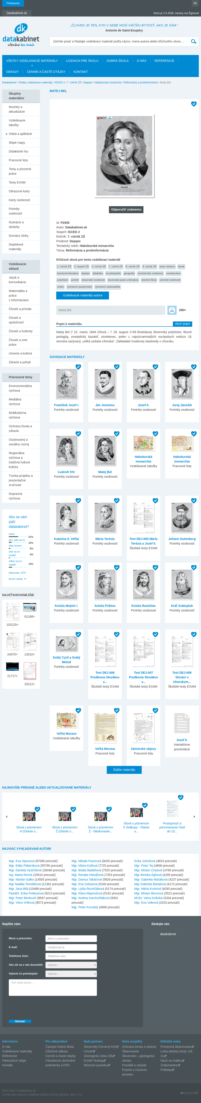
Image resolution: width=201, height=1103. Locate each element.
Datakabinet (9, 82)
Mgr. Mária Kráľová (85, 865)
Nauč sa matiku (170, 1060)
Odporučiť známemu (126, 209)
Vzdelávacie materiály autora (82, 295)
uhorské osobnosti (170, 279)
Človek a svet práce (18, 342)
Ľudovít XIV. (66, 472)
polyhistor (62, 279)
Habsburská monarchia (107, 82)
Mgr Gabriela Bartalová (150, 884)
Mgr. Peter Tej (143, 865)
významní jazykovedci (79, 286)
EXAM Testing (93, 1060)
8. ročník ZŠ (132, 266)
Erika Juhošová (144, 861)
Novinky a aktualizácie (17, 109)
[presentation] (42, 1006)
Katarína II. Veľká (66, 539)
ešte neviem (15, 545)
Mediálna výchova (15, 402)
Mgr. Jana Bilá (18, 888)
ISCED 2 (59, 82)
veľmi (11, 534)
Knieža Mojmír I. (66, 605)
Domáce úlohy (19, 235)
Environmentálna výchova (20, 388)
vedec (60, 286)
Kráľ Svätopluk (182, 605)
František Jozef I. (66, 405)
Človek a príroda (20, 309)
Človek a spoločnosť (16, 320)
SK (195, 3)
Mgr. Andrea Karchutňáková (91, 898)
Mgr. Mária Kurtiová (147, 888)
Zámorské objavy (143, 749)
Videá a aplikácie (20, 134)
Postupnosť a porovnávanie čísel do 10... (172, 827)
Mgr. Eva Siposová (21, 861)
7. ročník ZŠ (74, 82)
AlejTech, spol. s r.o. (70, 1094)
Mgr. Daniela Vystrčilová (25, 870)
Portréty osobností (15, 211)
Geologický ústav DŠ (98, 1056)
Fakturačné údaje (14, 1060)
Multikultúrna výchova (17, 415)
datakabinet (168, 934)
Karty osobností (19, 200)
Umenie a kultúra (20, 353)
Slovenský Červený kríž (100, 1046)
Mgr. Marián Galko (21, 879)
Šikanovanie (130, 1051)
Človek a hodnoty (21, 331)
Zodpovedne (168, 1065)
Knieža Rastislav (143, 605)
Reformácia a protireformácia (141, 82)
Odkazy (12, 71)
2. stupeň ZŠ (81, 266)
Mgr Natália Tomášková (25, 884)
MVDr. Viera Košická (148, 898)
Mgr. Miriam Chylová (148, 870)
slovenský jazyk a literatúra (123, 279)
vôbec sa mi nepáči (15, 563)
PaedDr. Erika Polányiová (26, 893)
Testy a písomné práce (20, 171)
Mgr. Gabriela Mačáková (151, 879)
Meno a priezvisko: (20, 938)
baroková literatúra (67, 273)
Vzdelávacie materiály (17, 1051)
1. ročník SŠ (64, 266)
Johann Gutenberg (182, 539)
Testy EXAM (17, 182)
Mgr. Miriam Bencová (148, 893)
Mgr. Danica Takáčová (87, 879)
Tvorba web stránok (13, 1094)
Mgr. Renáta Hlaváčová (88, 875)
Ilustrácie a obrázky (16, 224)
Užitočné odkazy (56, 1051)
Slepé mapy (17, 142)
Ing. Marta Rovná (20, 875)
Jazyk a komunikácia (17, 280)
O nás (142, 60)
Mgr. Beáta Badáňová (86, 870)
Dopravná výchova (15, 496)
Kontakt (81, 71)
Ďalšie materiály (124, 769)
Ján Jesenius (105, 405)
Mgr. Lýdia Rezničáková (88, 888)
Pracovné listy (18, 160)
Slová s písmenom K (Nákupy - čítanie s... (136, 827)
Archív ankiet (16, 579)
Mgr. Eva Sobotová (85, 884)
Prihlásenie (13, 3)
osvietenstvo (173, 273)
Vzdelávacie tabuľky (17, 123)
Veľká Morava (66, 733)
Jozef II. (143, 405)
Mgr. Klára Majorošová (87, 893)
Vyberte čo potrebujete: (23, 973)
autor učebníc (167, 266)
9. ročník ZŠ (149, 266)
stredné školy (149, 279)
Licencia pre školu (82, 60)
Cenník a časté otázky (46, 71)
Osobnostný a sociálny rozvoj (19, 442)
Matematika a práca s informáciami (19, 295)
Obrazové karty (19, 191)
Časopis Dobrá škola (59, 1046)
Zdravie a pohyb (20, 362)
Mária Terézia (105, 539)
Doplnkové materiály (16, 247)
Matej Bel (64, 310)
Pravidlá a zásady (134, 1065)
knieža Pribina (105, 605)
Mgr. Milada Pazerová (86, 861)
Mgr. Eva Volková (146, 902)
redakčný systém (38, 1094)
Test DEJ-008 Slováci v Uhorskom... (182, 677)
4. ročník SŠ (99, 266)
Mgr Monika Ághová (148, 875)
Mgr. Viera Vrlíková (22, 902)
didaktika (98, 273)
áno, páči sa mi (17, 540)
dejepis (85, 273)
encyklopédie (113, 273)
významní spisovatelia (107, 286)
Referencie (164, 60)
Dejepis (87, 82)
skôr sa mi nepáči (14, 553)
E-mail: (13, 947)
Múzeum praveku (95, 1065)
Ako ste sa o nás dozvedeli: (26, 964)
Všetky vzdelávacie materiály (32, 60)
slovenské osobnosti (93, 279)
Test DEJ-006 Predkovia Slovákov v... (105, 677)
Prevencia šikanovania (175, 1046)
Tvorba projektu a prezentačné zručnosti (21, 480)
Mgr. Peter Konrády (85, 907)
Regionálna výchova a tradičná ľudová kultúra (19, 460)
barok (181, 266)
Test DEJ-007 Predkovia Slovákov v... (143, 677)
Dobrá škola (118, 60)
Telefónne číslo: (19, 956)
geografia (129, 273)
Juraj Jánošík (182, 405)
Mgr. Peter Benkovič (22, 898)
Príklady (166, 1070)
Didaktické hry (18, 151)
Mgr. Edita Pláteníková (24, 865)
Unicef (88, 1051)
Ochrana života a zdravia (20, 428)
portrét (75, 279)
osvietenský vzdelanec (150, 273)
